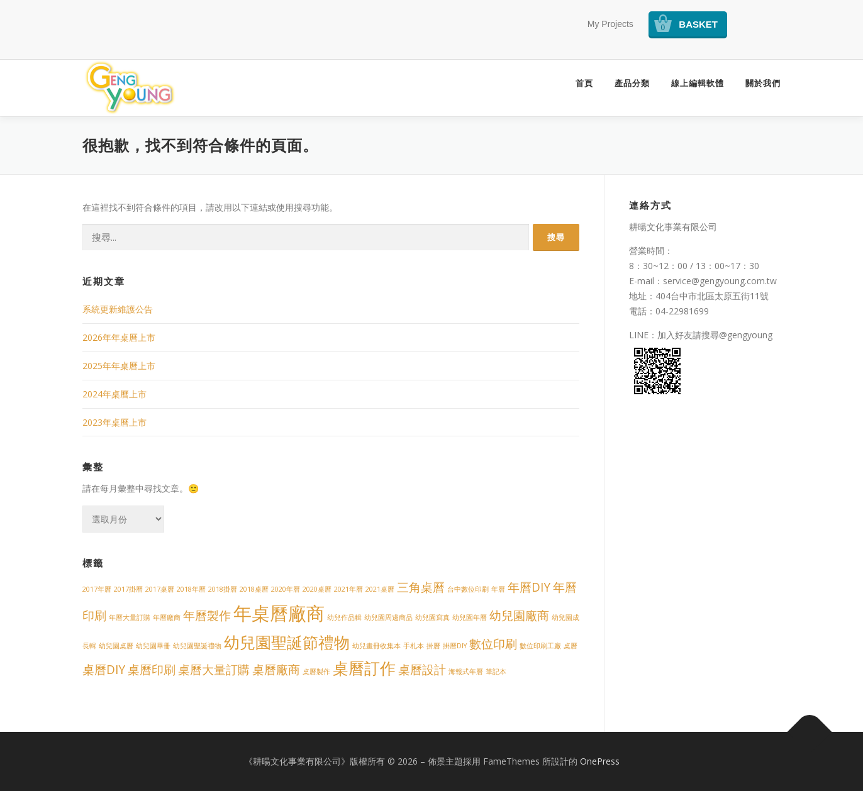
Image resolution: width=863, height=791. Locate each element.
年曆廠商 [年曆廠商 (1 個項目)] (167, 617)
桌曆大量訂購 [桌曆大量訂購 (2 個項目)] (214, 669)
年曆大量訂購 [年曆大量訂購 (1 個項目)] (129, 617)
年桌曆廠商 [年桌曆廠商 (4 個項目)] (279, 613)
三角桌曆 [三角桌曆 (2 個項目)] (421, 587)
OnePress (600, 761)
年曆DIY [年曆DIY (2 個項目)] (529, 587)
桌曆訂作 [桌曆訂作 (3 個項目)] (364, 668)
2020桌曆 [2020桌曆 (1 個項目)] (317, 589)
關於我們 (763, 83)
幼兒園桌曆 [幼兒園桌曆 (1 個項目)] (116, 645)
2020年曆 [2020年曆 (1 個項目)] (285, 589)
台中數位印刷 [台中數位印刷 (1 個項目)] (468, 589)
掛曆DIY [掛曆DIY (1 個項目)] (455, 645)
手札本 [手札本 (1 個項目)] (413, 645)
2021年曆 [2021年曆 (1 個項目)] (348, 589)
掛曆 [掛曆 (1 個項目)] (433, 645)
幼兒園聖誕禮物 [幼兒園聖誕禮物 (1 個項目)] (197, 645)
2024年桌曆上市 (114, 394)
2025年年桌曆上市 (118, 366)
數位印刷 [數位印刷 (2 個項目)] (493, 644)
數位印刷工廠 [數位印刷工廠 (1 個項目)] (540, 645)
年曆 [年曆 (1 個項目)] (498, 589)
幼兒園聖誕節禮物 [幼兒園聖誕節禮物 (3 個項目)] (287, 642)
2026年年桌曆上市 (118, 337)
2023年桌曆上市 (114, 422)
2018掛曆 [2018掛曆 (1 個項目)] (222, 589)
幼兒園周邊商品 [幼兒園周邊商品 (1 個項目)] (388, 617)
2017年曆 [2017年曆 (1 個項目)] (96, 589)
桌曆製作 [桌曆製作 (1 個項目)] (316, 671)
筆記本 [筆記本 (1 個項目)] (496, 671)
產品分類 (632, 83)
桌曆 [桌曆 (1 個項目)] (570, 645)
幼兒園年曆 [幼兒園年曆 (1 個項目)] (469, 617)
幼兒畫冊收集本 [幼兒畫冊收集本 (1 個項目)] (376, 645)
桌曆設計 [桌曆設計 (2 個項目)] (422, 669)
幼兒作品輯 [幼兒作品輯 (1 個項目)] (344, 617)
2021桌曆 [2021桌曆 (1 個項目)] (379, 589)
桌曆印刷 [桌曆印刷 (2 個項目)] (151, 669)
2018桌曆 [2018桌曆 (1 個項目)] (254, 589)
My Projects (610, 24)
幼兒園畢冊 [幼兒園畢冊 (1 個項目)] (153, 645)
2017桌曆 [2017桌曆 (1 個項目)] (159, 589)
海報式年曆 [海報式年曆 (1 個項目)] (465, 671)
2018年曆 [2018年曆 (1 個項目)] (191, 589)
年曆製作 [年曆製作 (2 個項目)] (207, 615)
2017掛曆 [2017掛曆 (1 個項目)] (128, 589)
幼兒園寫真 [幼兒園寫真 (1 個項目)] (432, 617)
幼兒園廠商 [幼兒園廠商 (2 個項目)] (519, 615)
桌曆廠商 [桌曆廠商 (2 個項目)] (276, 669)
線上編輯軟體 (697, 83)
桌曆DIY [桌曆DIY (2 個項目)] (103, 669)
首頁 (584, 83)
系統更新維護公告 (117, 309)
